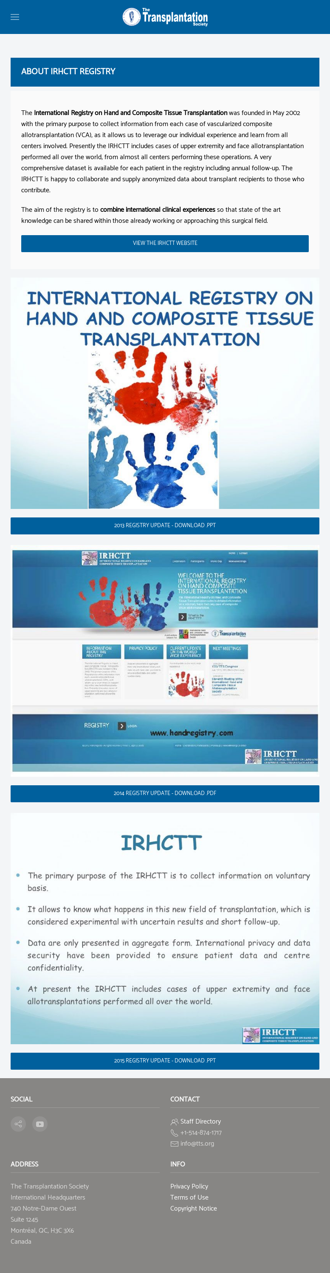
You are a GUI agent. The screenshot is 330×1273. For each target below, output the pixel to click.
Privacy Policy (189, 1186)
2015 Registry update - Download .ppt (165, 1061)
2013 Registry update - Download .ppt (165, 525)
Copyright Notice (193, 1208)
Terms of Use (189, 1197)
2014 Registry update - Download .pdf (165, 793)
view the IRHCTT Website (165, 243)
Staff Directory (201, 1121)
